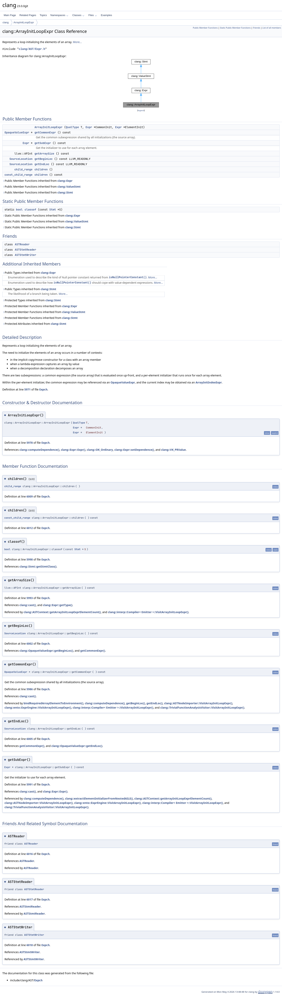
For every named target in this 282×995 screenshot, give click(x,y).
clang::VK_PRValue (173, 450)
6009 (29, 496)
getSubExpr (42, 143)
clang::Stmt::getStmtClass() (37, 566)
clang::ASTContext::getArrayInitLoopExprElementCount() (62, 612)
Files (92, 15)
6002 (29, 643)
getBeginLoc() (135, 703)
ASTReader (22, 244)
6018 (29, 945)
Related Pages (27, 15)
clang (6, 22)
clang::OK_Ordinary (100, 450)
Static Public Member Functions (235, 27)
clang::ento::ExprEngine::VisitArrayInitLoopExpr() (38, 707)
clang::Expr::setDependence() (134, 450)
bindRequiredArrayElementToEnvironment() (53, 703)
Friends (256, 27)
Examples (106, 15)
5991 (29, 784)
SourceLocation (21, 159)
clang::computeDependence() (39, 450)
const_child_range (19, 174)
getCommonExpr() (92, 650)
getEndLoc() (154, 703)
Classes (78, 15)
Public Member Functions (205, 27)
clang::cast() (27, 605)
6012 (29, 528)
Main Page (10, 15)
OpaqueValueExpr (17, 132)
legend (141, 110)
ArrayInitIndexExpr (208, 382)
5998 (29, 559)
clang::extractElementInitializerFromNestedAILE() (99, 798)
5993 (29, 598)
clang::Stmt (65, 192)
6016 (29, 854)
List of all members (271, 27)
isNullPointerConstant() (128, 277)
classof (30, 209)
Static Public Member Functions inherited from (41, 215)
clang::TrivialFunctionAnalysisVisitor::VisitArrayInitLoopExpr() (202, 707)
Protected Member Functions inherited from (39, 306)
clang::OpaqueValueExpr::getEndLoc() (76, 746)
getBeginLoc (43, 159)
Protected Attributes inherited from (34, 324)
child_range (23, 169)
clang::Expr (64, 181)
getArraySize (44, 153)
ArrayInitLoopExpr (24, 22)
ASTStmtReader (25, 249)
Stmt (52, 209)
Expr (89, 127)
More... (77, 42)
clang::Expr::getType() (57, 605)
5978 (29, 442)
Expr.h (43, 389)
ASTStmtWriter (25, 255)
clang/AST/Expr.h (32, 49)
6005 (29, 739)
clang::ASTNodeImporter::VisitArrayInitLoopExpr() (198, 703)
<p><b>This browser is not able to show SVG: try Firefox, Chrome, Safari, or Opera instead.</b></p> (141, 83)
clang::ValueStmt (68, 186)
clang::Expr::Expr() (73, 450)
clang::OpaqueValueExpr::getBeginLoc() (46, 650)
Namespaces (59, 15)
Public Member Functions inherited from (37, 181)
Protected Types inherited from (31, 300)
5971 (27, 389)
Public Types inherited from (29, 272)
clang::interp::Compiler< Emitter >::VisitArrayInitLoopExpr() (148, 612)
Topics (43, 15)
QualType (72, 127)
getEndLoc (41, 164)
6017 (29, 899)
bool (19, 209)
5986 (29, 689)
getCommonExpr (45, 132)
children (41, 169)
